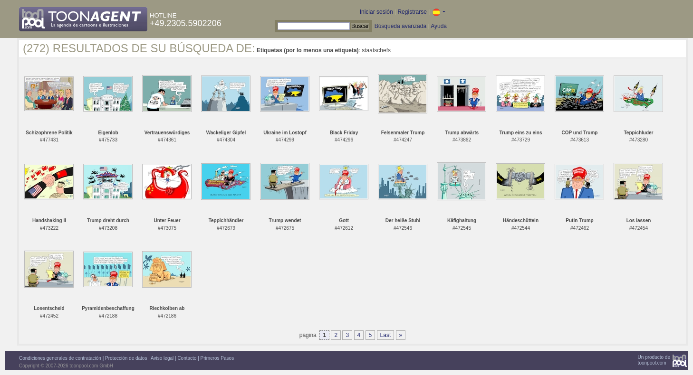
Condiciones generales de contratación (60, 358)
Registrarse (411, 12)
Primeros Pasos (217, 358)
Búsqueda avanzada (400, 26)
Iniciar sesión (376, 12)
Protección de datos (126, 358)
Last (385, 335)
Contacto (186, 358)
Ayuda (439, 26)
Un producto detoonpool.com (654, 360)
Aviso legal (162, 358)
